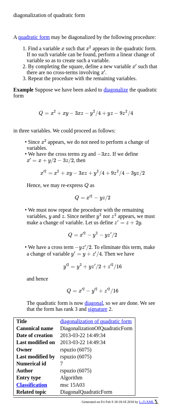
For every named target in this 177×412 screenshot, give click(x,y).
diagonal (94, 303)
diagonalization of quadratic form (96, 321)
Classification (31, 385)
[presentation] (62, 49)
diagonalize (116, 90)
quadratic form (34, 37)
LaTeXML (148, 402)
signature (98, 309)
